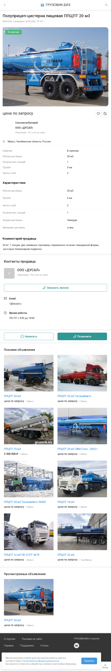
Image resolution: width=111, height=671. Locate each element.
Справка (9, 645)
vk (76, 645)
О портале (9, 638)
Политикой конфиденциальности (40, 661)
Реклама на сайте (32, 638)
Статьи (44, 645)
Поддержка (27, 645)
